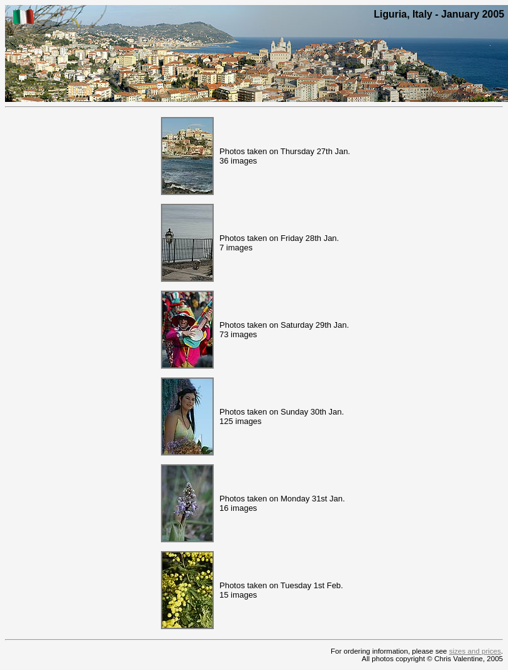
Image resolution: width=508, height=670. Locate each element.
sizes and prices (475, 651)
